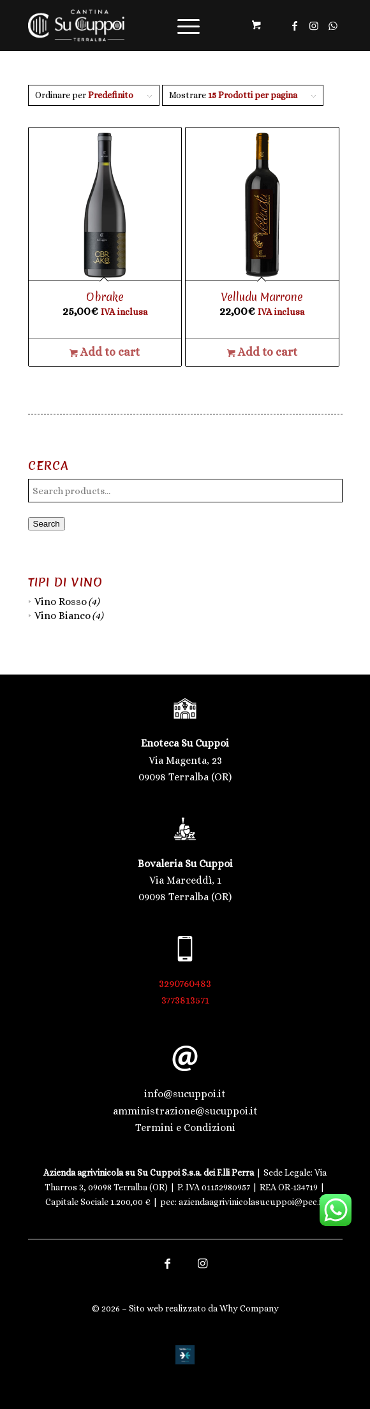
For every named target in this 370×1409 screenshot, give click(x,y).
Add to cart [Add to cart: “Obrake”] (105, 352)
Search (46, 524)
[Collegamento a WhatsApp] (333, 26)
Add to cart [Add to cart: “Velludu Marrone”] (262, 352)
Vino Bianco (62, 616)
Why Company (249, 1308)
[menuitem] (186, 25)
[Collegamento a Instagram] (313, 26)
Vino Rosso (60, 601)
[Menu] (182, 25)
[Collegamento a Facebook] (294, 26)
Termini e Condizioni (185, 1127)
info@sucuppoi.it (185, 1094)
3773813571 (185, 1000)
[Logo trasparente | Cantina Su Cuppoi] (153, 25)
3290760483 (185, 983)
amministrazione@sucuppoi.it (185, 1111)
